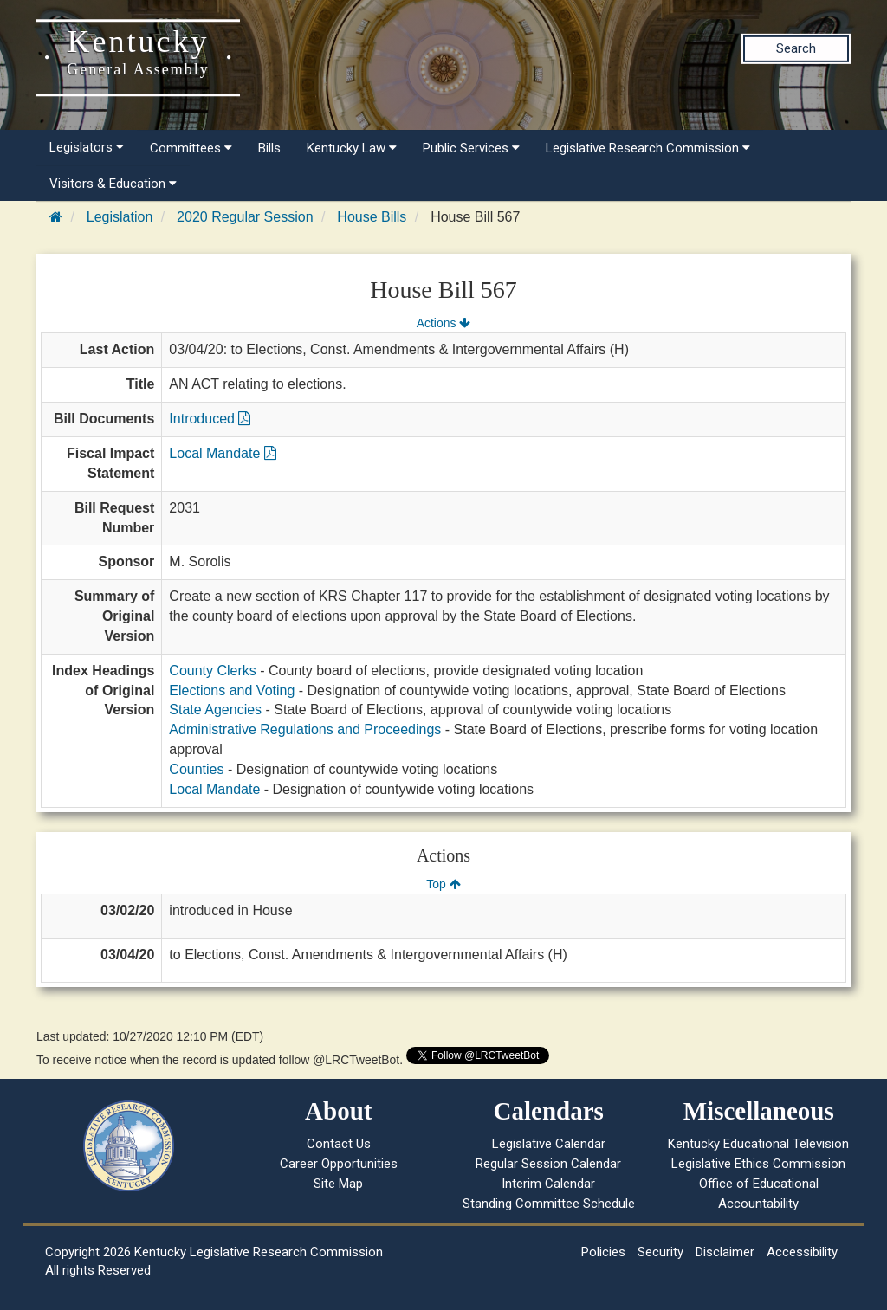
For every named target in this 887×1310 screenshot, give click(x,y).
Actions (443, 323)
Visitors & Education (113, 183)
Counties (196, 769)
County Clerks (212, 670)
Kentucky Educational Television (758, 1144)
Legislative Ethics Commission (758, 1163)
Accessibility (802, 1252)
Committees (191, 148)
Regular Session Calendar (548, 1163)
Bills (269, 148)
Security (660, 1252)
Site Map (338, 1183)
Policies (603, 1252)
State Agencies (215, 709)
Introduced (209, 418)
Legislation (120, 217)
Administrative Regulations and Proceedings (305, 729)
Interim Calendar (548, 1183)
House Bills (371, 217)
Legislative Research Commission (648, 148)
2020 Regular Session (245, 217)
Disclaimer (725, 1252)
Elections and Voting (232, 690)
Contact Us (339, 1144)
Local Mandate (222, 453)
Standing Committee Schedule (549, 1203)
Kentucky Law (352, 148)
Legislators (86, 147)
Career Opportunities (339, 1163)
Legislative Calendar (548, 1144)
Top (443, 884)
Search (796, 48)
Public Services (471, 148)
